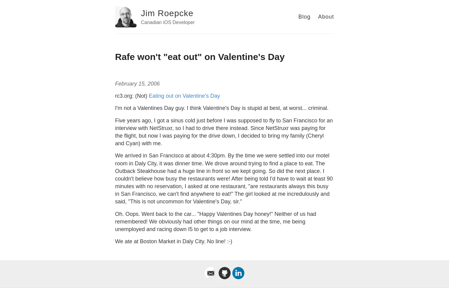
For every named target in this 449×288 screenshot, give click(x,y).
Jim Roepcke (167, 13)
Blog (304, 17)
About (326, 17)
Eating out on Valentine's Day (184, 96)
